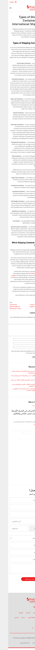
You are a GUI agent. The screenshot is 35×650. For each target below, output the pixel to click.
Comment (30, 323)
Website (31, 349)
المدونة (8, 617)
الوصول (12, 612)
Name (31, 341)
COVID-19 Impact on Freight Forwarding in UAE (27, 306)
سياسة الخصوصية (16, 642)
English (4, 2)
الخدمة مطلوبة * (30, 535)
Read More (30, 428)
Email (32, 345)
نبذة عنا (15, 617)
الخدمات (19, 612)
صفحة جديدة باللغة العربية (27, 617)
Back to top (28, 628)
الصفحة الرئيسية (29, 612)
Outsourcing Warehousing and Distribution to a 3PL (7, 306)
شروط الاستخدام (29, 642)
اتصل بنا (31, 622)
